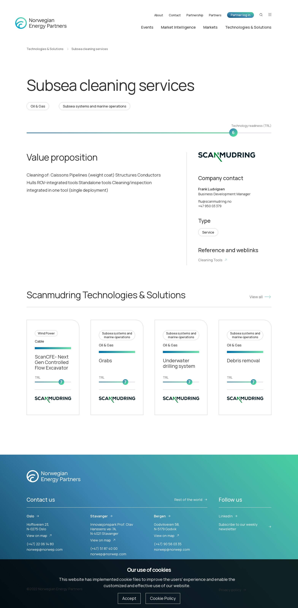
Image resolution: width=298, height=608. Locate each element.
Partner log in (240, 15)
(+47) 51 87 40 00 (103, 548)
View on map (39, 535)
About (158, 15)
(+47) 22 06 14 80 (40, 544)
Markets (210, 27)
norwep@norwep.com (45, 549)
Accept (129, 598)
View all (260, 296)
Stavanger (101, 516)
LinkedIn (228, 516)
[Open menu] (269, 14)
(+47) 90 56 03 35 (167, 544)
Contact (175, 15)
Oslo (33, 516)
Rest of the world (190, 499)
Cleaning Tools (212, 260)
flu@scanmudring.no (214, 201)
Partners (215, 15)
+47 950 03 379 (209, 206)
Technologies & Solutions (248, 27)
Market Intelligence (178, 27)
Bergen (162, 516)
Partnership (194, 15)
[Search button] (261, 14)
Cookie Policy (163, 598)
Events (147, 27)
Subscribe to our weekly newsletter (245, 526)
